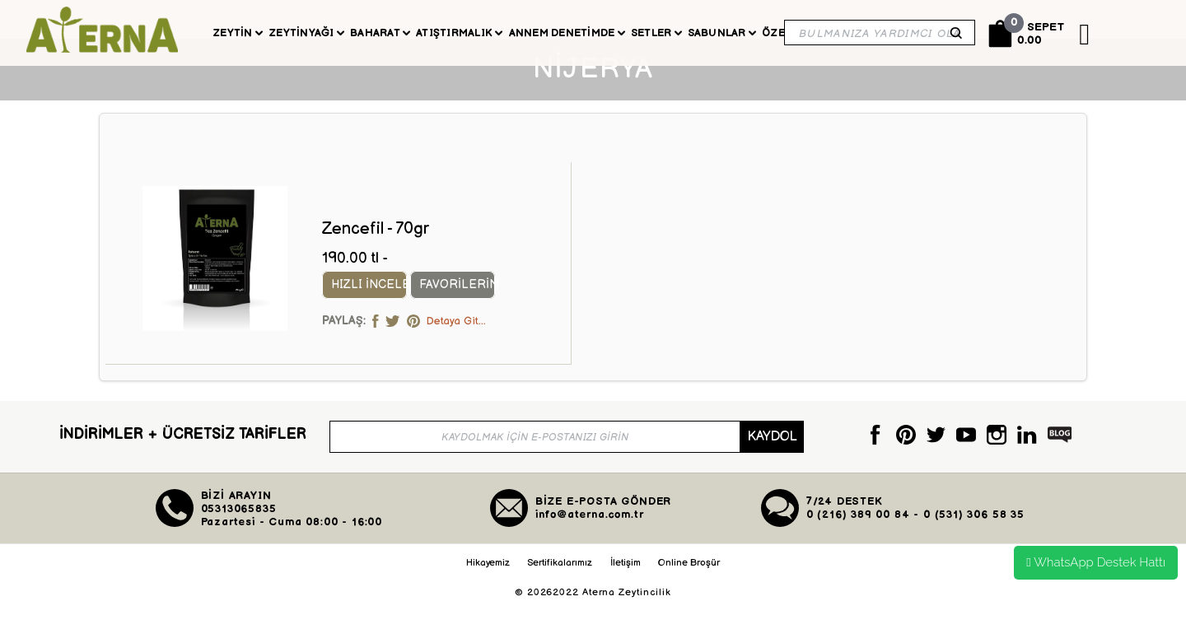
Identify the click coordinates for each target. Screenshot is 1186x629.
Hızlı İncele (373, 312)
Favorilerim (468, 312)
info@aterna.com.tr (589, 542)
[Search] (879, 32)
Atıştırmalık (459, 33)
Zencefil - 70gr (375, 256)
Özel (781, 33)
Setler (656, 33)
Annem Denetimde (567, 33)
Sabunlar (722, 33)
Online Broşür (689, 590)
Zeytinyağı (306, 33)
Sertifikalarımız (559, 590)
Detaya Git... (456, 348)
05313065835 (239, 536)
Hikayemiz (488, 590)
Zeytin (237, 33)
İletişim (625, 590)
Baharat (380, 33)
